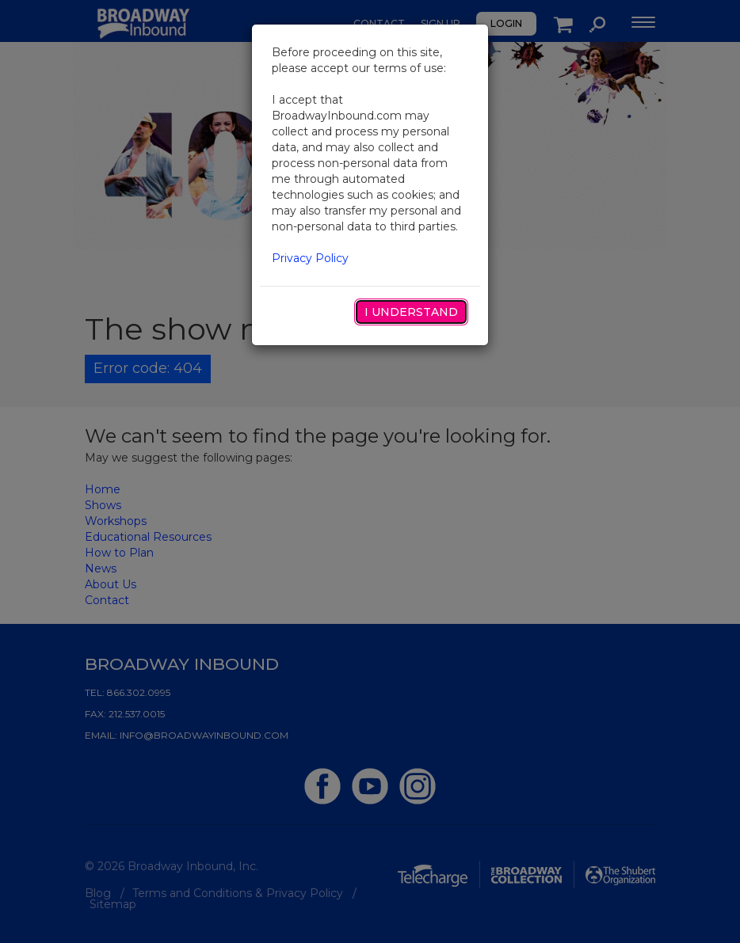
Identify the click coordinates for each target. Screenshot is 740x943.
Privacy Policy (310, 258)
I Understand (411, 312)
